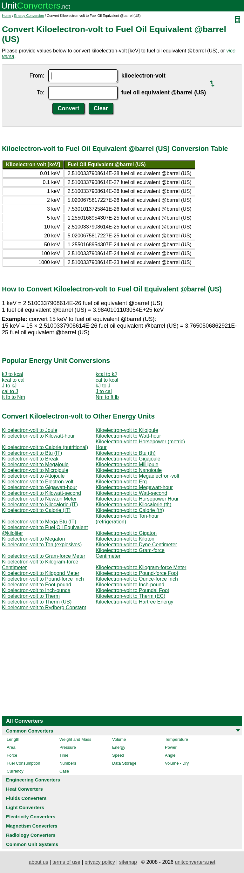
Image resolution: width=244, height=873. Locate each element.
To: (40, 92)
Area (11, 747)
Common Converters (29, 730)
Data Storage (124, 763)
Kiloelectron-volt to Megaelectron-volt (137, 476)
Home (6, 15)
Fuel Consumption (23, 763)
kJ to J (103, 385)
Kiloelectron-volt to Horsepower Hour (137, 498)
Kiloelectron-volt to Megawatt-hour (134, 487)
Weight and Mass (75, 739)
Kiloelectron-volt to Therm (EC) (130, 596)
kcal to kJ (106, 374)
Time (63, 755)
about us (38, 862)
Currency (15, 771)
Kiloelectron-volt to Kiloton (125, 539)
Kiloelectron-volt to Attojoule (33, 476)
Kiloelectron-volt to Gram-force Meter (43, 556)
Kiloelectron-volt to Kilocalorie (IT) (40, 504)
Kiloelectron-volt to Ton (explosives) (42, 544)
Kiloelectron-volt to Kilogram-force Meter (141, 567)
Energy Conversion (29, 15)
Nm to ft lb (107, 397)
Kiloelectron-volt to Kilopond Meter (40, 573)
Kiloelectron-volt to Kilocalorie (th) (133, 504)
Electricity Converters (30, 816)
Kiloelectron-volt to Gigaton (126, 533)
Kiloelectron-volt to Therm (31, 596)
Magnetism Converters (32, 826)
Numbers (67, 763)
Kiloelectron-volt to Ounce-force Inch (137, 579)
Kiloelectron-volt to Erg (121, 481)
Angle (170, 755)
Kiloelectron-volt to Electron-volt (37, 481)
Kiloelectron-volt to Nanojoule (129, 470)
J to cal (104, 391)
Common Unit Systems (32, 844)
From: (37, 75)
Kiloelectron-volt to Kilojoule (127, 430)
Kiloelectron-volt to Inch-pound (130, 584)
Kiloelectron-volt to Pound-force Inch (43, 579)
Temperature (176, 739)
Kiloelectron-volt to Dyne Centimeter (136, 544)
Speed (118, 755)
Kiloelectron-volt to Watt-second (131, 493)
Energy (118, 747)
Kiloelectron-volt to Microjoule (35, 470)
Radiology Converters (31, 835)
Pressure (67, 747)
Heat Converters (24, 789)
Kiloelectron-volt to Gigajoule (128, 458)
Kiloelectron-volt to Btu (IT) (32, 453)
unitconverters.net (195, 862)
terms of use (66, 862)
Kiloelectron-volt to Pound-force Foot (137, 573)
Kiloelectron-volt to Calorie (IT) (36, 510)
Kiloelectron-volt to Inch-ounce (36, 590)
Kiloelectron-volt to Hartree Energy (134, 601)
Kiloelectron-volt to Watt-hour (128, 436)
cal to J (10, 391)
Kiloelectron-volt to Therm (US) (36, 601)
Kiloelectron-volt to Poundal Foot (132, 590)
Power (171, 747)
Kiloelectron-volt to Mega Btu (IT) (39, 521)
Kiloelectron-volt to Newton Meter (39, 498)
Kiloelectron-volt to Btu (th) (126, 453)
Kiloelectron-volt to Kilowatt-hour (38, 436)
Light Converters (25, 807)
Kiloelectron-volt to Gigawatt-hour (39, 487)
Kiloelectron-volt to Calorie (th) (130, 510)
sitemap (128, 862)
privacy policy (100, 862)
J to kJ (9, 385)
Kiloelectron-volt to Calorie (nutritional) (45, 447)
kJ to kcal (12, 374)
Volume (119, 739)
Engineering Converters (33, 779)
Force (12, 755)
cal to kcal (107, 380)
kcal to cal (13, 380)
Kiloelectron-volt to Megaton (33, 539)
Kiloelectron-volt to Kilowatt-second (41, 493)
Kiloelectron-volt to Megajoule (35, 464)
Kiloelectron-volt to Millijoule (127, 464)
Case (64, 771)
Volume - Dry (177, 763)
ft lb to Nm (13, 397)
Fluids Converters (26, 798)
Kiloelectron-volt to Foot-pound (36, 584)
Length (13, 739)
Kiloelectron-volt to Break (30, 458)
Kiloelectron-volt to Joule (29, 430)
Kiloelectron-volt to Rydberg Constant (44, 607)
